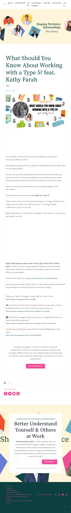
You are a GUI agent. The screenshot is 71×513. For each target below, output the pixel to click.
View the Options (35, 366)
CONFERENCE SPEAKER (36, 4)
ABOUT (10, 3)
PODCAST (47, 3)
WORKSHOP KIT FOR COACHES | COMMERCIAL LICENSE (19, 502)
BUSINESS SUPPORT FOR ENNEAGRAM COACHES (16, 497)
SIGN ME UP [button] (49, 462)
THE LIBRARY (9, 488)
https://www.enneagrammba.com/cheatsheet (24, 335)
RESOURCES (56, 3)
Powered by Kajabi (62, 508)
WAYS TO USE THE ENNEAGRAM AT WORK (18, 494)
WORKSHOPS (20, 3)
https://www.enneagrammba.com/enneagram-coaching (28, 311)
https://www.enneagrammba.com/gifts (21, 299)
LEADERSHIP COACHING (12, 492)
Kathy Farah (10, 213)
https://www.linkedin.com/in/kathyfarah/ (42, 278)
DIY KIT (28, 4)
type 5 (7, 85)
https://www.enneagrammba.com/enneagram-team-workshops (31, 323)
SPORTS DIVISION (11, 490)
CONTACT (9, 486)
